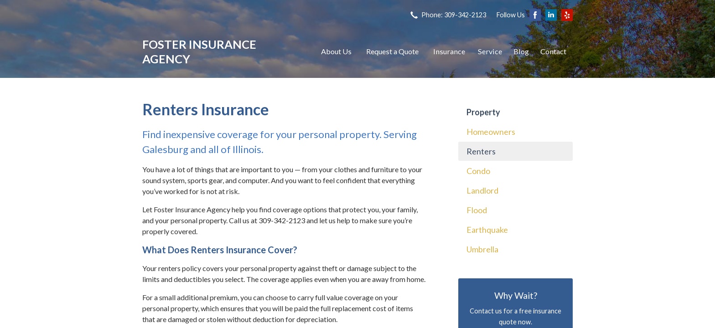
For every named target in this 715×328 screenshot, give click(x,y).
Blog (521, 51)
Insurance (449, 51)
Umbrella (482, 249)
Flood (476, 210)
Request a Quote (392, 51)
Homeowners (490, 132)
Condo (478, 171)
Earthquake (487, 230)
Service (490, 51)
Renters (481, 151)
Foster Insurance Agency (199, 51)
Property (483, 112)
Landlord (482, 190)
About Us (336, 51)
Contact (553, 51)
